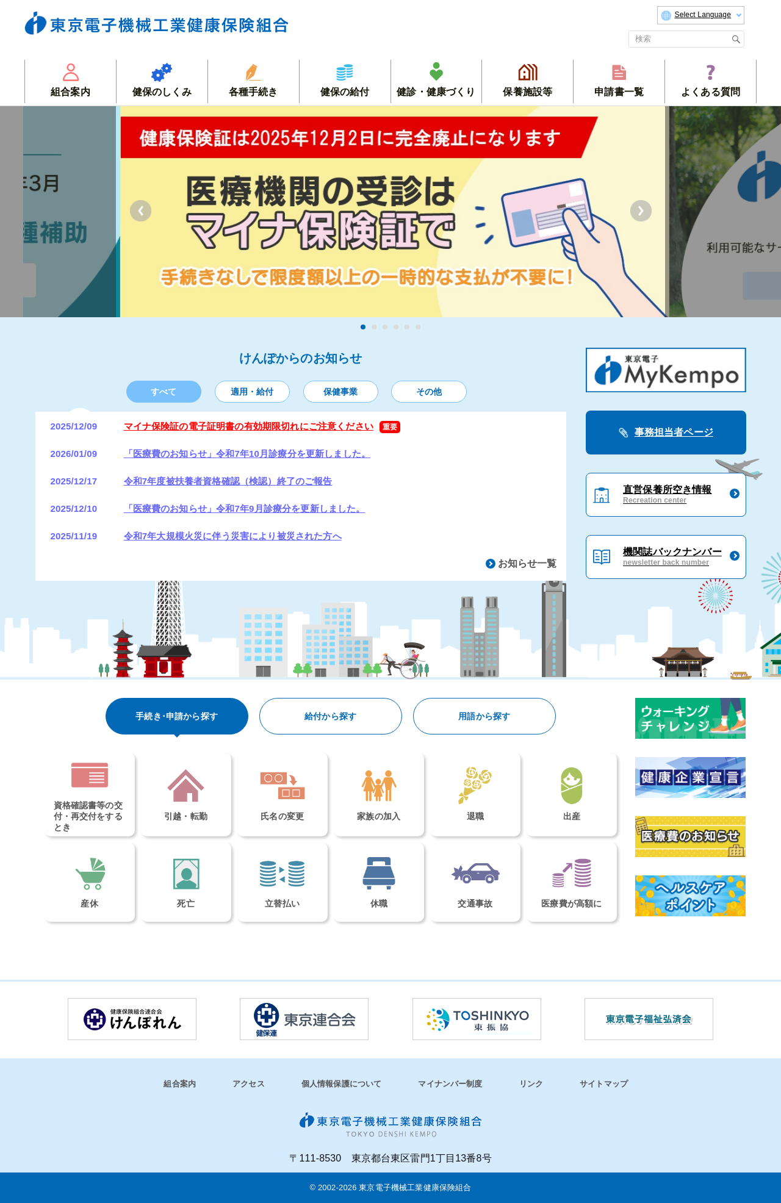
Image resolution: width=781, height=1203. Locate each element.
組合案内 (180, 1084)
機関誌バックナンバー (672, 557)
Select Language (701, 15)
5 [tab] (407, 327)
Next (641, 210)
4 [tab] (396, 327)
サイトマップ (604, 1084)
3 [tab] (385, 327)
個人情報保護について (341, 1084)
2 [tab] (374, 327)
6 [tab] (418, 327)
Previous (140, 210)
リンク (531, 1084)
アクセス (248, 1084)
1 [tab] (363, 327)
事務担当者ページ (674, 432)
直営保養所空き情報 (667, 495)
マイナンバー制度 (450, 1084)
